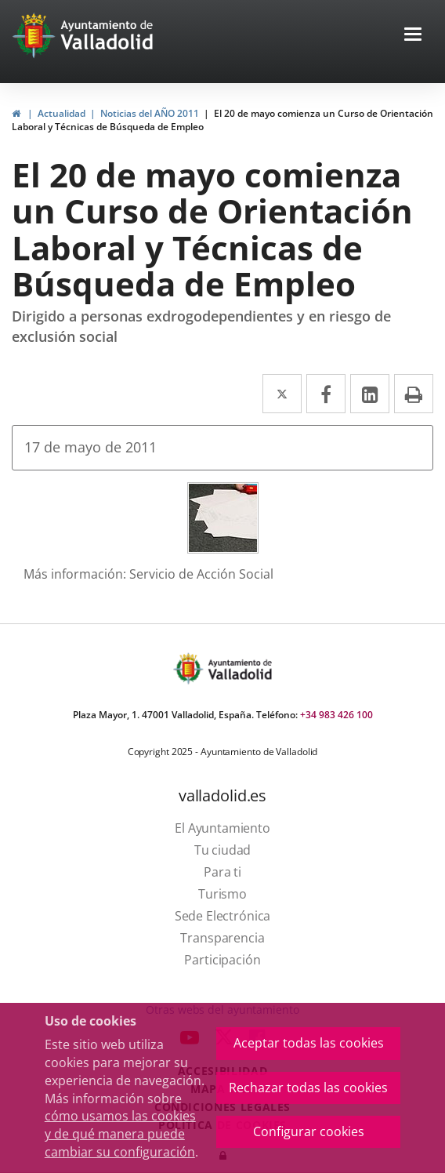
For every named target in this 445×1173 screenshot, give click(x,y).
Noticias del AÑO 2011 (149, 113)
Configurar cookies (308, 1131)
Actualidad (61, 113)
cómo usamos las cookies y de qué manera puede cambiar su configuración (120, 1133)
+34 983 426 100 (336, 714)
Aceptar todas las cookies (308, 1042)
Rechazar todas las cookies (308, 1087)
